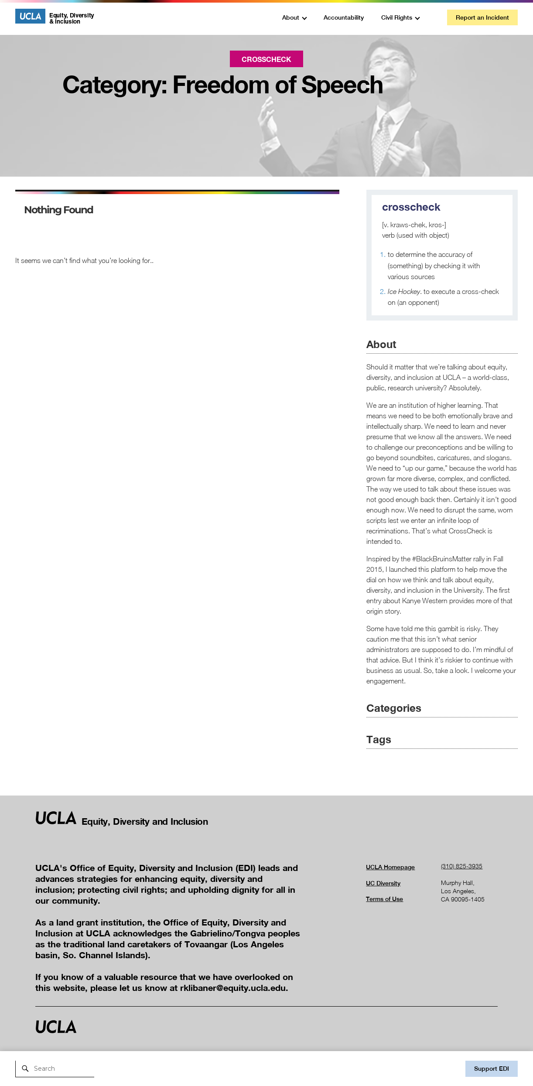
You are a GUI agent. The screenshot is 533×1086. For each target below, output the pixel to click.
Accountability (344, 17)
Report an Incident (482, 17)
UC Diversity (383, 883)
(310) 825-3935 (461, 866)
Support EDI (491, 1068)
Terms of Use (384, 898)
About (290, 17)
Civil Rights (396, 17)
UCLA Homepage (390, 867)
